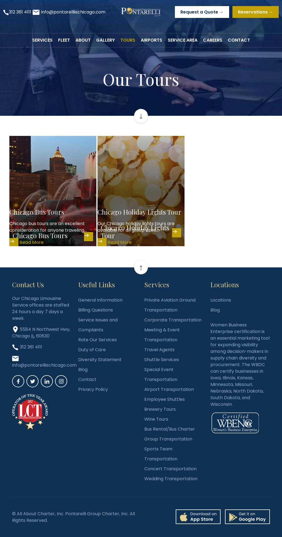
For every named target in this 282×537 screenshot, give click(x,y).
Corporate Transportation (173, 320)
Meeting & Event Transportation (162, 335)
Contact (87, 379)
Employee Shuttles (164, 399)
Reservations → (255, 12)
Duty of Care (92, 350)
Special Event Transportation (160, 374)
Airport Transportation (169, 389)
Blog (83, 369)
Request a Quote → (202, 12)
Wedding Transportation (170, 479)
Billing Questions (95, 310)
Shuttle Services (161, 359)
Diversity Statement (100, 359)
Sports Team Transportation (160, 454)
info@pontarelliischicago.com (73, 12)
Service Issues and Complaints (98, 325)
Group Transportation (168, 439)
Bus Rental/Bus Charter (169, 429)
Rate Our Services (97, 340)
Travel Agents (159, 350)
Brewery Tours (160, 409)
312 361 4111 (20, 12)
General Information (100, 300)
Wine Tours (156, 419)
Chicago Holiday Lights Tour (135, 231)
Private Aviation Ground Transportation (170, 305)
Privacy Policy (93, 389)
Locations (220, 300)
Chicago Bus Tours (40, 235)
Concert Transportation (170, 469)
